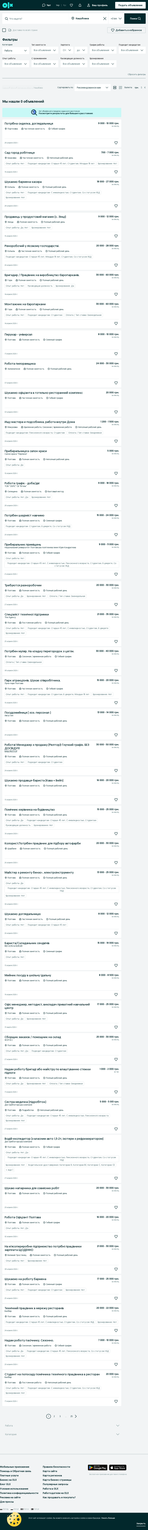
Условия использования (14, 1488)
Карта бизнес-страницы (57, 1479)
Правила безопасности (56, 1466)
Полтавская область (25, 88)
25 (72, 1416)
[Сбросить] (105, 18)
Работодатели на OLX (56, 1493)
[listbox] (112, 18)
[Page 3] (60, 1416)
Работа (12, 88)
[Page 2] (54, 1416)
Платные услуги (9, 1475)
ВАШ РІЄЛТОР (11, 751)
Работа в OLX (50, 1488)
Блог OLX (5, 1484)
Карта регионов (52, 1475)
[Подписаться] (116, 143)
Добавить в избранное (126, 30)
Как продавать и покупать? (59, 1497)
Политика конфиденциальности (19, 1493)
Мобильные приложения (14, 1466)
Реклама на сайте (10, 1497)
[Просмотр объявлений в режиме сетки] (120, 87)
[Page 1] (48, 1416)
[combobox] (37, 18)
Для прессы (7, 1501)
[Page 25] (71, 1416)
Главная (5, 88)
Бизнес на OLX (8, 1479)
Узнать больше (108, 1518)
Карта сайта (50, 1471)
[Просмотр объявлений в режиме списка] (114, 87)
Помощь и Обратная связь (15, 1471)
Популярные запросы (55, 1484)
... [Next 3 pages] (65, 1416)
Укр (57, 5)
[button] (80, 4)
